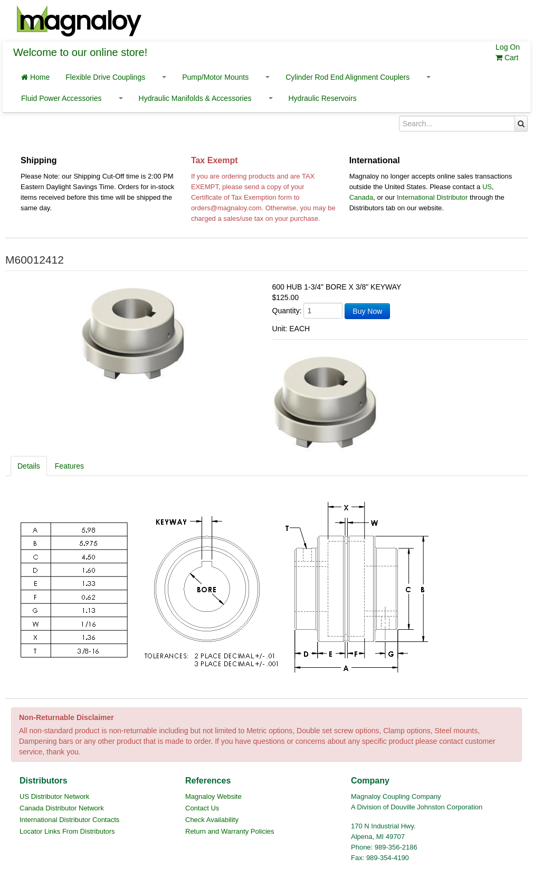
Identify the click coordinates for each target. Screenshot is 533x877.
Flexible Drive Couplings (105, 77)
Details (28, 466)
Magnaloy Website (213, 796)
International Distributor (432, 197)
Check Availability (212, 820)
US (487, 187)
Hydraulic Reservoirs (323, 98)
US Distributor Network (54, 796)
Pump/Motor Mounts (215, 77)
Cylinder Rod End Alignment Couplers (347, 77)
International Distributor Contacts (69, 820)
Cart (507, 57)
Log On (508, 47)
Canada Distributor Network (62, 808)
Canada (361, 197)
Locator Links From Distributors (67, 831)
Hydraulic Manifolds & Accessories (195, 98)
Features (69, 466)
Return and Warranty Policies (229, 831)
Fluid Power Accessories (61, 98)
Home (35, 77)
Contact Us (202, 808)
